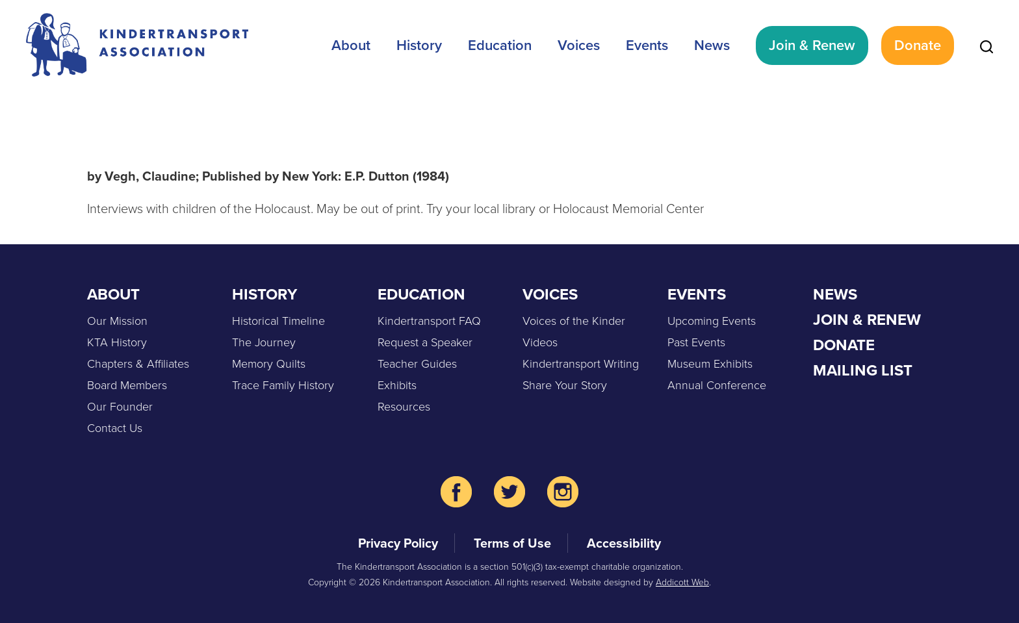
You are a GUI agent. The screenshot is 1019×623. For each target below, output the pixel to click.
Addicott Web (682, 582)
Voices (579, 45)
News (712, 45)
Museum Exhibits (710, 363)
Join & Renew (812, 45)
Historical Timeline (278, 320)
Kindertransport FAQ (429, 320)
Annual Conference (716, 385)
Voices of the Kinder (573, 320)
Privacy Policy (398, 543)
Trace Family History (283, 385)
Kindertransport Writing (580, 363)
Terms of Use (512, 543)
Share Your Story (564, 385)
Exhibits (397, 385)
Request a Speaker (425, 342)
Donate (917, 45)
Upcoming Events (711, 320)
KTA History (117, 342)
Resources (404, 406)
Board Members (127, 385)
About (350, 45)
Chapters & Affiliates (138, 363)
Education (500, 45)
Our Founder (120, 406)
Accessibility (624, 543)
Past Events (696, 342)
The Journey (264, 342)
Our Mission (117, 320)
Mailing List (862, 370)
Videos (540, 342)
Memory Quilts (268, 363)
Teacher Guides (417, 363)
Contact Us (114, 428)
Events (647, 45)
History (419, 45)
